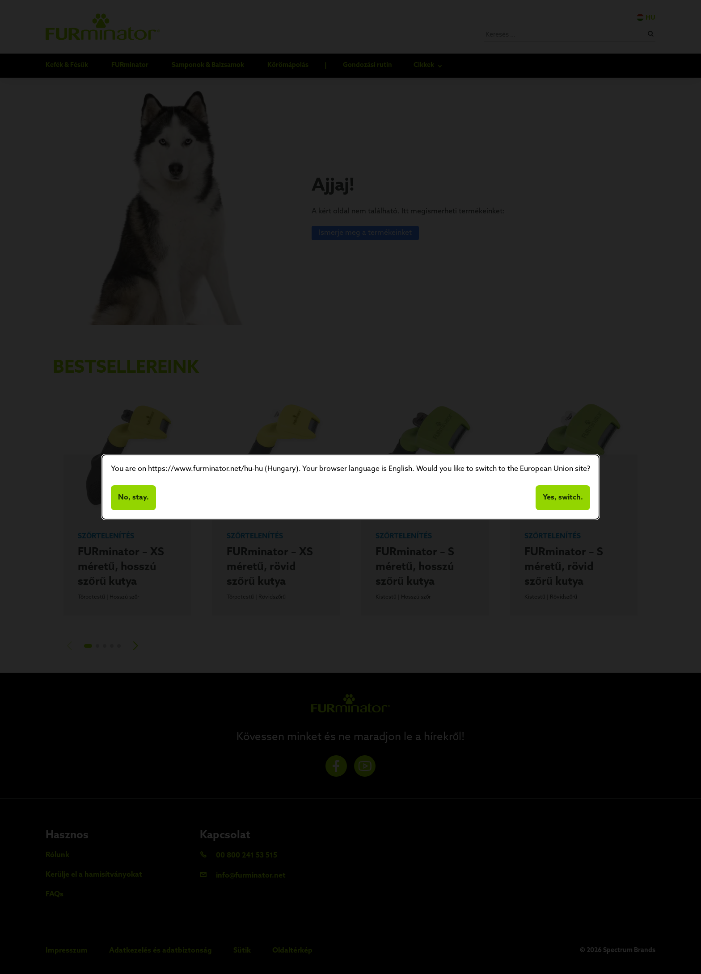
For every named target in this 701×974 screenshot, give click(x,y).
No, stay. (133, 497)
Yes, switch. (563, 497)
